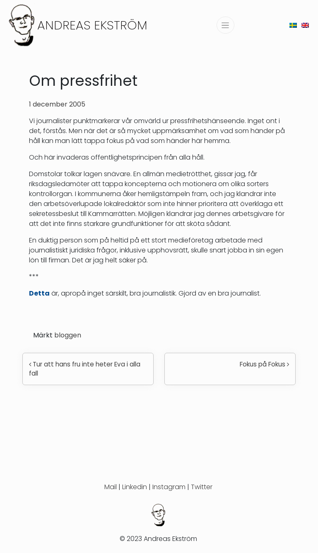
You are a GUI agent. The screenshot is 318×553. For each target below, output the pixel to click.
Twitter (201, 487)
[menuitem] (293, 25)
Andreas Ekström (92, 25)
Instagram (169, 487)
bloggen (67, 335)
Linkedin (134, 487)
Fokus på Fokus (264, 364)
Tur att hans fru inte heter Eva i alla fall (84, 369)
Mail (110, 487)
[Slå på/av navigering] (225, 25)
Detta (39, 293)
